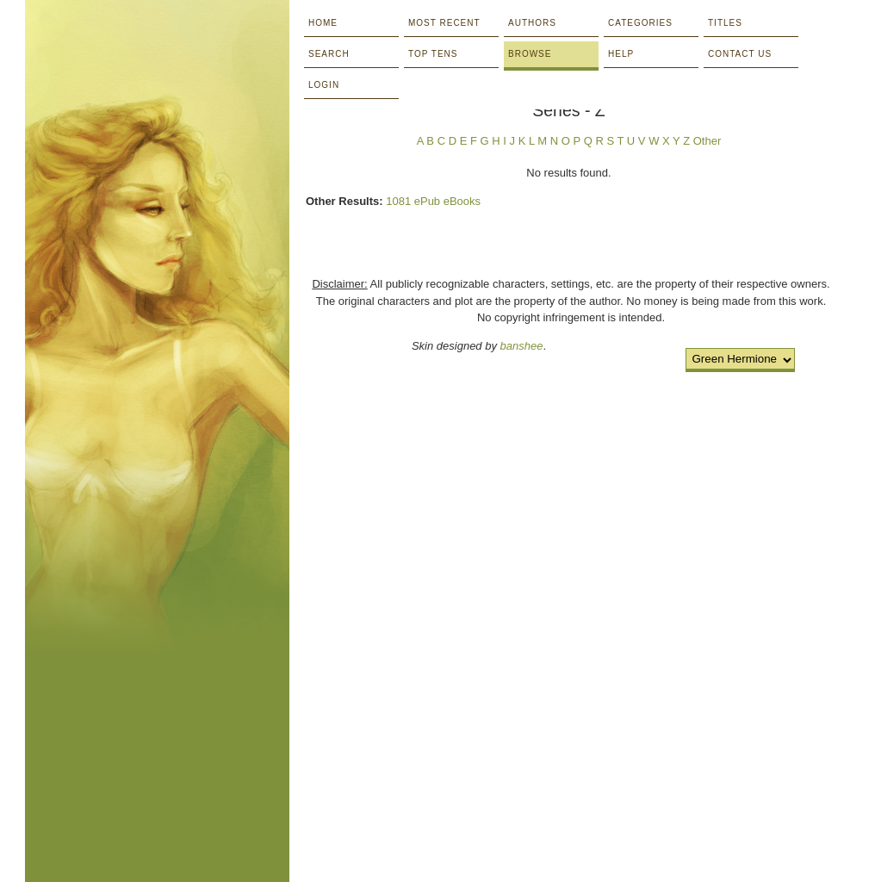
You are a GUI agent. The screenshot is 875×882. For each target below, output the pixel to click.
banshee (521, 345)
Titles (725, 23)
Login (323, 85)
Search (329, 54)
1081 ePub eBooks (433, 201)
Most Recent (444, 23)
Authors (532, 23)
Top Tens (432, 54)
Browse (529, 54)
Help (621, 54)
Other (707, 140)
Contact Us (740, 54)
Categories (640, 23)
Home (323, 23)
